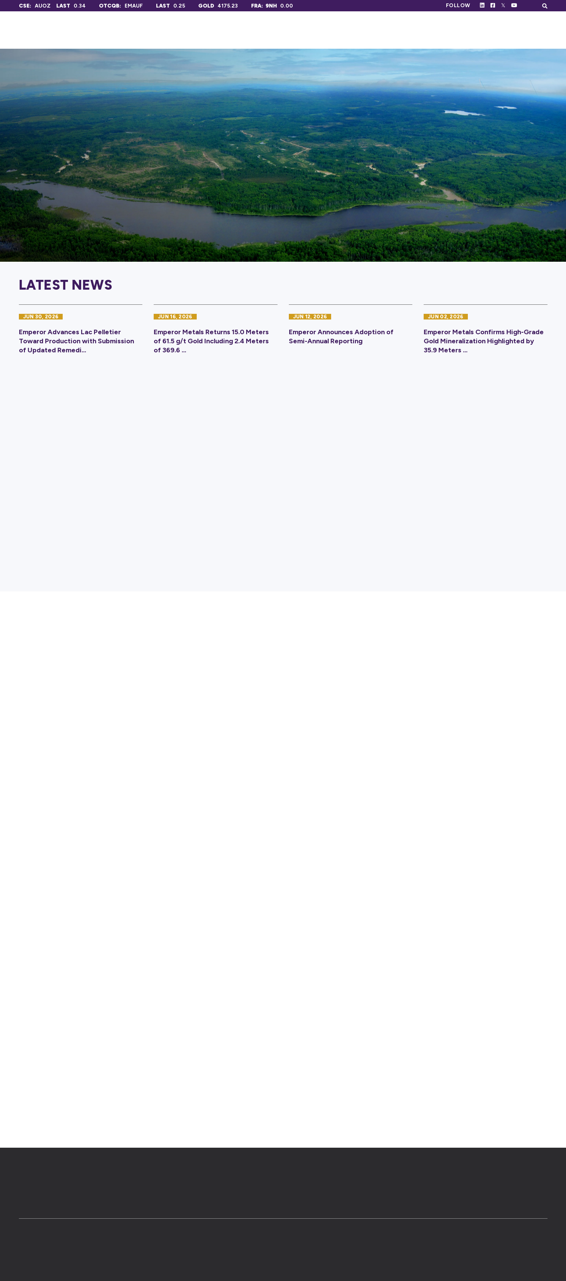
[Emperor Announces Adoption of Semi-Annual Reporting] (351, 333)
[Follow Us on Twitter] (503, 5)
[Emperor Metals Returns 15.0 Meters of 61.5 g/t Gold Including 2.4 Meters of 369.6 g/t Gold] (216, 333)
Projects (377, 30)
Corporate (318, 30)
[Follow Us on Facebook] (492, 5)
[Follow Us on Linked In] (482, 5)
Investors (434, 30)
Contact (530, 30)
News (483, 30)
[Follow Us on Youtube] (514, 5)
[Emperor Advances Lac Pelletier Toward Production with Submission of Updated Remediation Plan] (81, 333)
